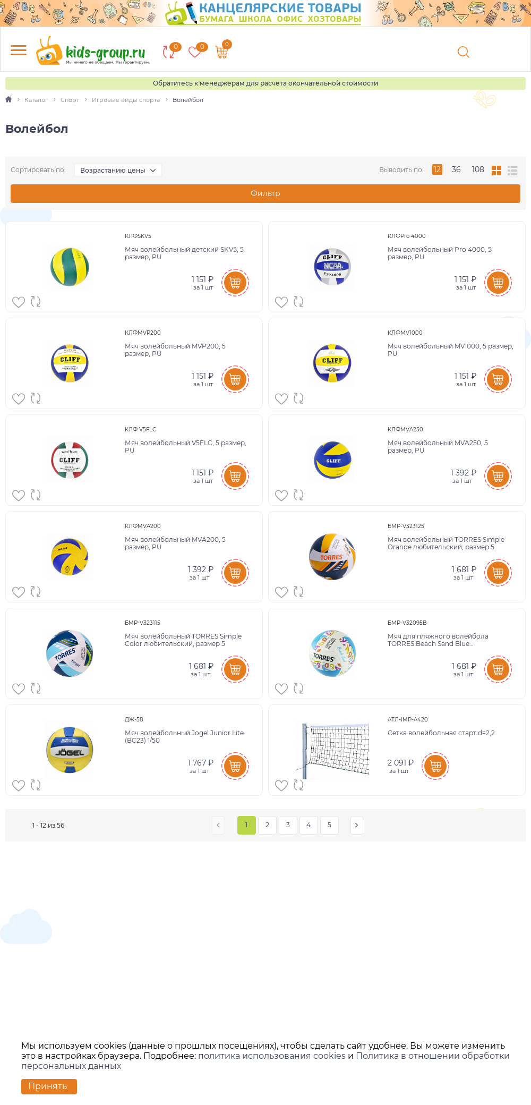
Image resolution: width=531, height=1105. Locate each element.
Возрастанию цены (112, 170)
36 (456, 169)
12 (437, 169)
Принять (47, 1086)
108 (478, 169)
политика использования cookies (272, 1056)
